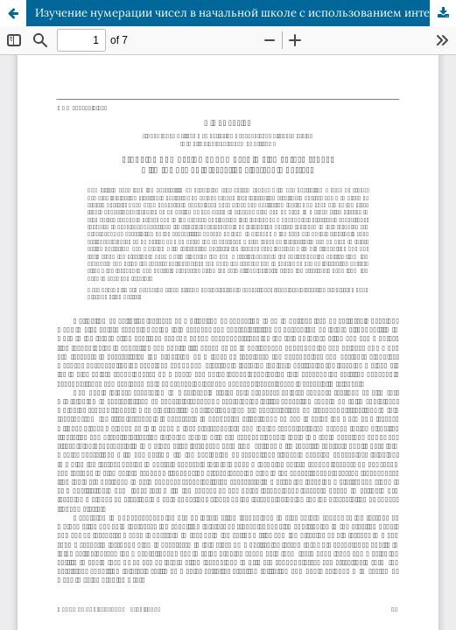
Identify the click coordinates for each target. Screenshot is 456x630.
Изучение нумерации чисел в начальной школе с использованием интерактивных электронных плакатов (245, 12)
